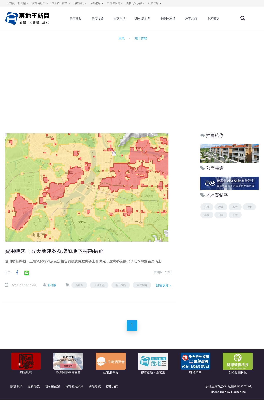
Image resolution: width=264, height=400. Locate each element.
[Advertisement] (132, 92)
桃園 (221, 206)
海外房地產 (143, 18)
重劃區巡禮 (168, 18)
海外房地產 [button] (40, 3)
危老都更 (213, 18)
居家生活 (120, 18)
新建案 (79, 285)
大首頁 (11, 3)
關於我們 (16, 386)
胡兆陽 (52, 285)
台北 (206, 206)
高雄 (235, 215)
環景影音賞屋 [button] (60, 3)
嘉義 (206, 215)
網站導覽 (95, 386)
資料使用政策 (74, 386)
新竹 (235, 206)
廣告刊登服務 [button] (135, 3)
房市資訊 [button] (80, 3)
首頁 (121, 38)
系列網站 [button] (96, 3)
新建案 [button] (23, 3)
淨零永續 (191, 18)
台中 (249, 206)
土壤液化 (99, 285)
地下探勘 (121, 285)
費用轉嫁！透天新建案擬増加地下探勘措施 (54, 251)
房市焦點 (76, 18)
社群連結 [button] (154, 3)
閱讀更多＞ (164, 285)
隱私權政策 (52, 386)
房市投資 (98, 18)
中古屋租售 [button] (115, 3)
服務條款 (34, 386)
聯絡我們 (112, 386)
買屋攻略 (142, 285)
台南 (221, 215)
